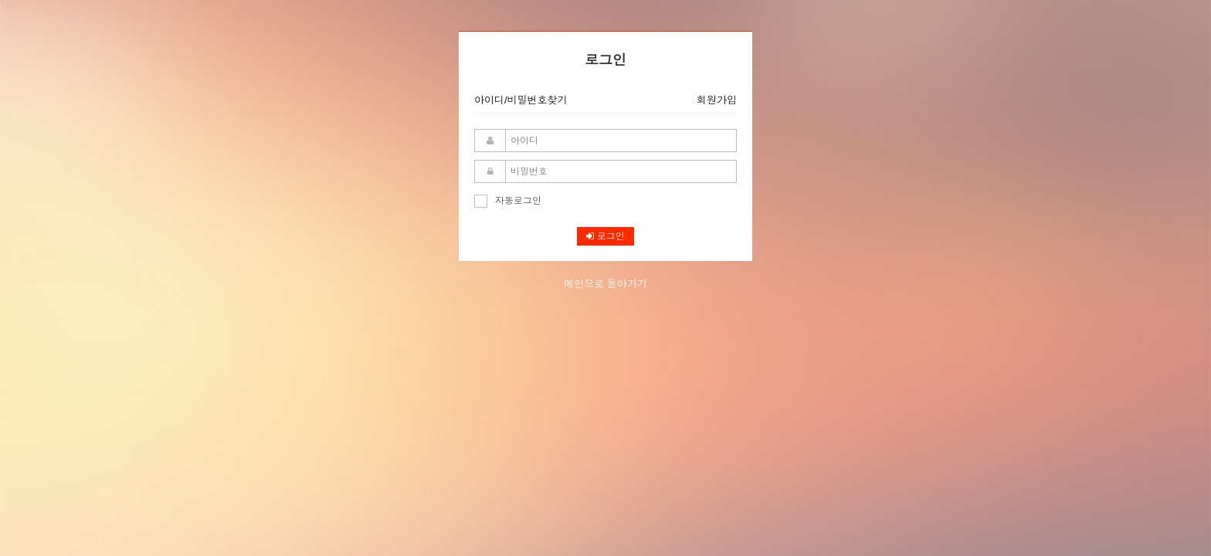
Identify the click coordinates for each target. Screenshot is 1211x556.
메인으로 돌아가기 (605, 284)
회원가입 (717, 100)
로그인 (605, 236)
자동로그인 (507, 201)
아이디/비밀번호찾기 (521, 100)
